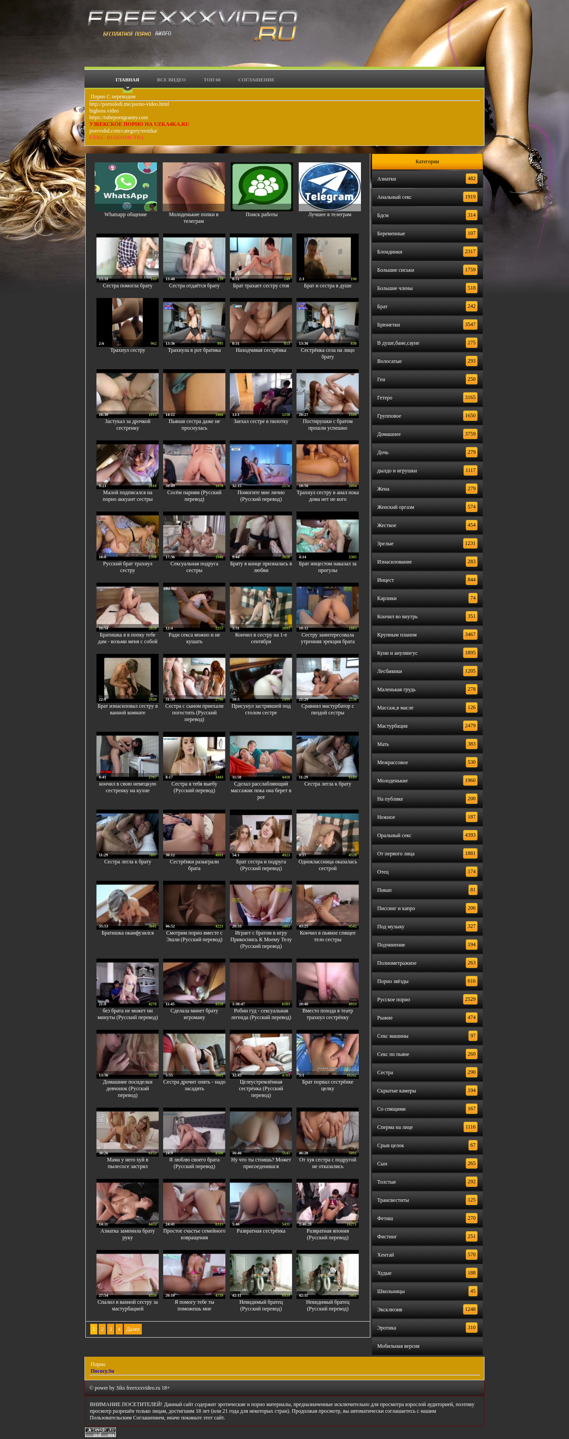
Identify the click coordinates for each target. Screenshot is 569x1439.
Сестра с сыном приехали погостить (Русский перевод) (194, 712)
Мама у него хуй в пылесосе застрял (127, 1163)
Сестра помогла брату (127, 285)
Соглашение (256, 79)
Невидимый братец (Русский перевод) (261, 1305)
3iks (120, 1388)
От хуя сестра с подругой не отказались (327, 1163)
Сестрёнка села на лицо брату (328, 353)
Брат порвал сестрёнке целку (327, 1085)
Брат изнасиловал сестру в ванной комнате (128, 709)
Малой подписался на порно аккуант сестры (127, 495)
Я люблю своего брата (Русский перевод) (194, 1163)
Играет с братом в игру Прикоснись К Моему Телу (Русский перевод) (261, 939)
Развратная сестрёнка (261, 1231)
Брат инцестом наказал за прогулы (328, 566)
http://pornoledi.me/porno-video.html (129, 104)
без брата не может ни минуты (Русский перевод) (127, 1014)
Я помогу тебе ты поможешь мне (194, 1305)
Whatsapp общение (125, 214)
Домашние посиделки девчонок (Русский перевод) (127, 1088)
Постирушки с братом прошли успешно (328, 424)
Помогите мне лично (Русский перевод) (260, 495)
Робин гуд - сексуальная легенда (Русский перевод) (261, 1014)
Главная (127, 79)
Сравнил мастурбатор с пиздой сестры (327, 709)
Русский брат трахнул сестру (127, 566)
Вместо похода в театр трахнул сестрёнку (327, 1014)
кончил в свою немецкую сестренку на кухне (127, 787)
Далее (133, 1329)
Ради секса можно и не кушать (194, 638)
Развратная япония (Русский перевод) (328, 1234)
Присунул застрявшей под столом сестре (261, 709)
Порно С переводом (112, 96)
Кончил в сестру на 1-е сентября (261, 638)
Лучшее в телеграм (329, 214)
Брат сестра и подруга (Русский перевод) (261, 865)
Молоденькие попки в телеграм (194, 217)
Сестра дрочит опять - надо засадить (194, 1085)
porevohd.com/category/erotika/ (123, 131)
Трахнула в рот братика (194, 350)
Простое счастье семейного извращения (194, 1234)
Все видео (171, 79)
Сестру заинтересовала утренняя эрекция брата (328, 638)
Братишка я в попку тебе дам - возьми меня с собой (127, 638)
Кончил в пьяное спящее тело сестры (328, 936)
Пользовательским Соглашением (127, 1418)
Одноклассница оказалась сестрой (327, 865)
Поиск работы (262, 214)
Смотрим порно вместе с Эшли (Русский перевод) (194, 936)
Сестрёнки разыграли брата (194, 865)
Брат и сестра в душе (328, 285)
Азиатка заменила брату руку (127, 1234)
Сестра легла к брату (327, 784)
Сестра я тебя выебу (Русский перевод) (194, 787)
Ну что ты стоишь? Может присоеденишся (261, 1163)
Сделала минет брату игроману (194, 1014)
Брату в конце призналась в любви (261, 566)
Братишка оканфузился (127, 933)
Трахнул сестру (127, 350)
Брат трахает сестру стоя (261, 285)
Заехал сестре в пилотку (261, 421)
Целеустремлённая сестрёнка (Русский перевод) (261, 1088)
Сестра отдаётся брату (194, 285)
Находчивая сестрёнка (261, 350)
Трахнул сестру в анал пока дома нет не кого (328, 495)
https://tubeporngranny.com (118, 117)
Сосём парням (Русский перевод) (194, 495)
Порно (97, 1364)
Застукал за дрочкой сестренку (127, 424)
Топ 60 (212, 79)
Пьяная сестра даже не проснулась (194, 424)
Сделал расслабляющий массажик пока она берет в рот (261, 790)
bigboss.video (104, 111)
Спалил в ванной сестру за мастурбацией (127, 1305)
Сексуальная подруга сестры (194, 566)
